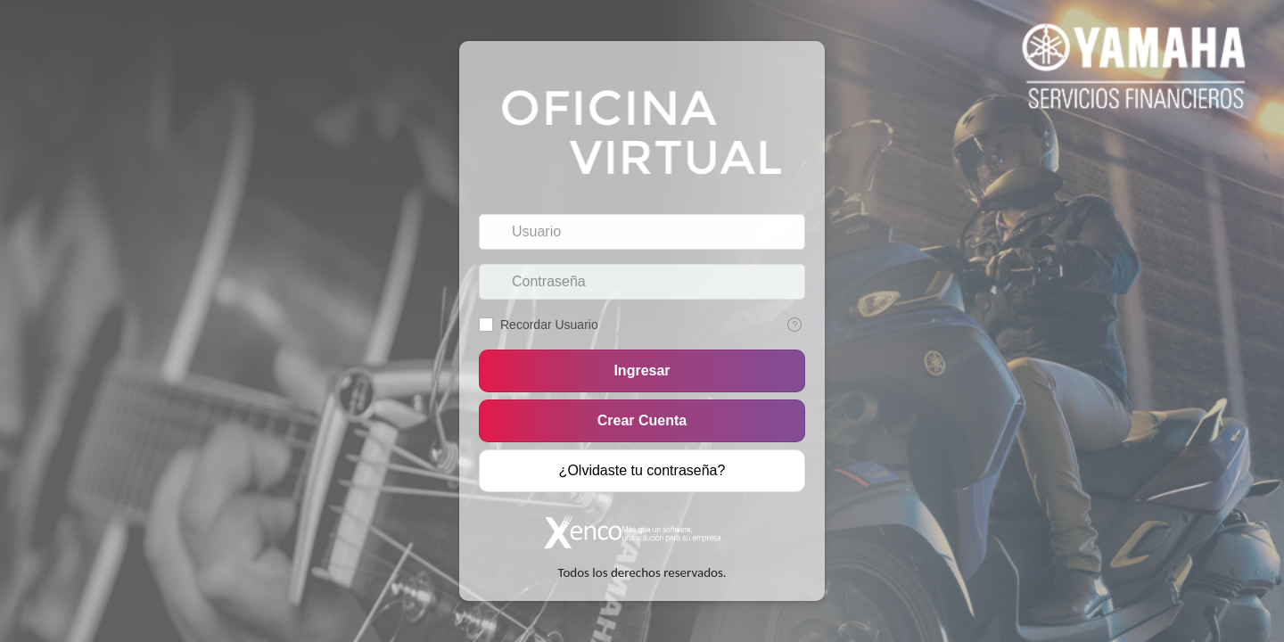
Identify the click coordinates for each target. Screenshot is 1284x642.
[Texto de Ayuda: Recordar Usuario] (794, 324)
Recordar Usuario (549, 324)
